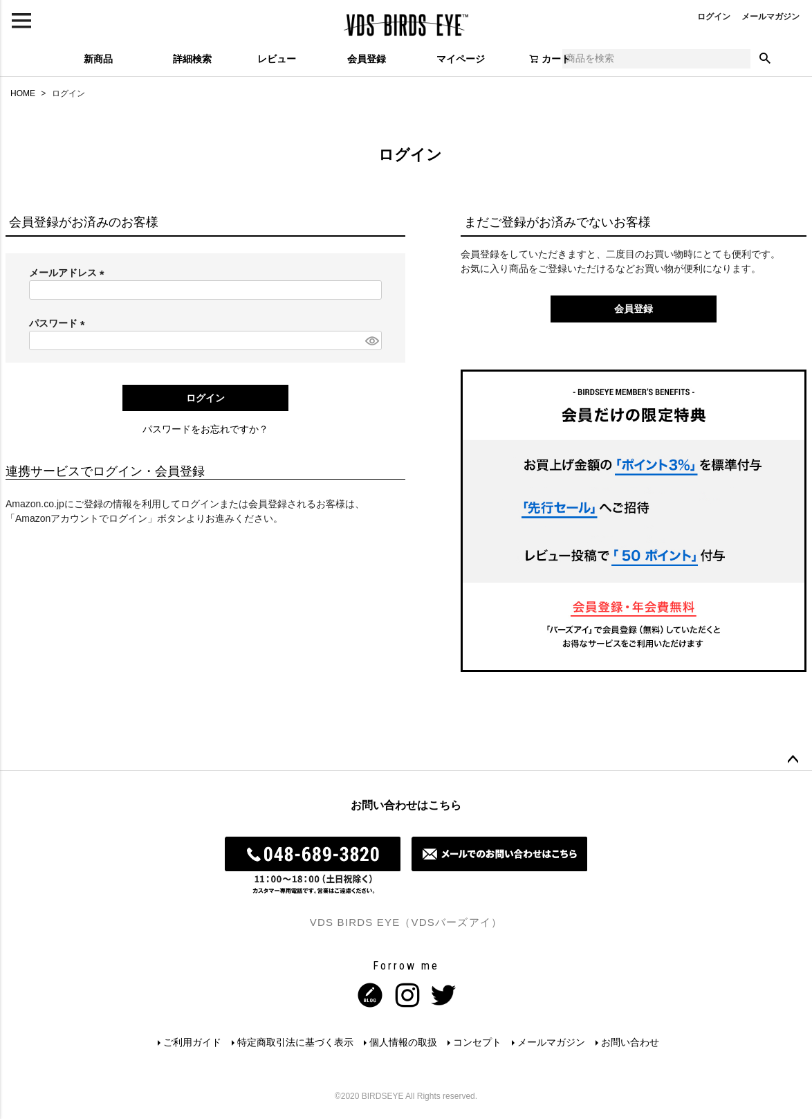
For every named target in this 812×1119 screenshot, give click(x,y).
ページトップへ (793, 760)
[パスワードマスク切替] (371, 340)
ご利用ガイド (191, 1042)
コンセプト (478, 1042)
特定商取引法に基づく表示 (295, 1042)
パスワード (59, 323)
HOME (22, 93)
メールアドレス (69, 272)
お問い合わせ (632, 1042)
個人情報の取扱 (403, 1042)
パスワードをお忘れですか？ (205, 429)
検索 (764, 59)
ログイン (713, 16)
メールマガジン (770, 16)
